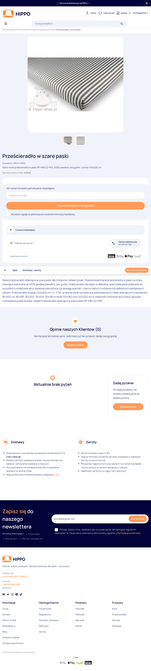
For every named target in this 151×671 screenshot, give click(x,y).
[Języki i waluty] (141, 13)
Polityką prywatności (129, 533)
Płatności (44, 625)
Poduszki (80, 614)
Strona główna (9, 29)
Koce (114, 608)
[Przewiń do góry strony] (5, 270)
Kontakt (6, 614)
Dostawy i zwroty (32, 270)
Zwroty (42, 631)
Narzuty (116, 620)
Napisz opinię (75, 345)
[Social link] (3, 594)
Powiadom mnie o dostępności (75, 205)
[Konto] (90, 13)
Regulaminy (45, 614)
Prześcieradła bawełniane (42, 29)
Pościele (80, 608)
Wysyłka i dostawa (48, 620)
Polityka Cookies (10, 637)
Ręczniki (80, 620)
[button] (68, 141)
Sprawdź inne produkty (137, 270)
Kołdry (79, 625)
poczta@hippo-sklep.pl (15, 576)
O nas (5, 608)
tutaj (56, 474)
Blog (4, 631)
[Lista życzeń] (106, 13)
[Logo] (16, 13)
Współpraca (8, 625)
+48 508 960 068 (11, 584)
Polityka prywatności (13, 643)
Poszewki (117, 625)
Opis (15, 270)
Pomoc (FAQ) (9, 620)
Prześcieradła (23, 29)
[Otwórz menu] (5, 24)
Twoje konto (45, 608)
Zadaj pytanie (128, 406)
